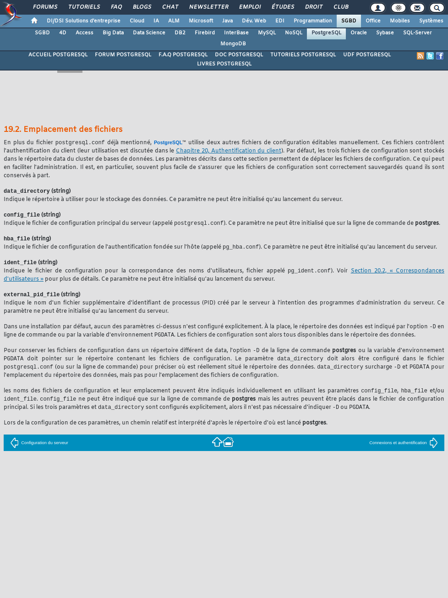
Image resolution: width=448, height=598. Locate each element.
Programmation (313, 21)
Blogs (141, 7)
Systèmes (431, 21)
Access (84, 33)
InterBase (236, 33)
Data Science (149, 33)
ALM (174, 21)
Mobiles (400, 21)
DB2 (180, 33)
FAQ (115, 7)
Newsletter (208, 7)
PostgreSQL (326, 33)
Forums (45, 7)
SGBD (348, 21)
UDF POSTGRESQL (367, 55)
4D (62, 33)
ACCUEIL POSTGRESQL (57, 55)
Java (227, 21)
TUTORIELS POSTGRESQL (303, 55)
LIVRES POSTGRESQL (224, 64)
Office (373, 21)
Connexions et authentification (403, 450)
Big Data (113, 33)
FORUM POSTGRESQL (123, 55)
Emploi (249, 7)
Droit (313, 7)
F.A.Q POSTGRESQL (183, 55)
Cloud (137, 21)
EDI (279, 21)
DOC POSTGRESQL (239, 55)
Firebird (205, 33)
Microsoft (201, 21)
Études (282, 7)
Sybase (385, 33)
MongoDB (233, 44)
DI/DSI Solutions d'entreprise (83, 21)
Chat (170, 7)
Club (340, 7)
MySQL (267, 33)
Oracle (358, 33)
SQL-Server (417, 33)
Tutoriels (83, 7)
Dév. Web (254, 21)
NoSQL (293, 33)
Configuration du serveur (39, 450)
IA (156, 21)
